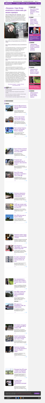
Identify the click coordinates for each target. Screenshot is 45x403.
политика (32, 42)
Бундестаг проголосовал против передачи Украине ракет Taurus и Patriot (20, 337)
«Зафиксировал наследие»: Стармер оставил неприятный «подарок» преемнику (34, 47)
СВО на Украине (37, 1)
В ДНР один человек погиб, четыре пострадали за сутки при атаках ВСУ (20, 205)
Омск (7, 14)
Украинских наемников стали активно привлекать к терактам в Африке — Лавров (20, 349)
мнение (31, 17)
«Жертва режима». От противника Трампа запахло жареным (34, 94)
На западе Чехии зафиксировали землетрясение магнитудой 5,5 (20, 382)
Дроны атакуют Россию (17, 1)
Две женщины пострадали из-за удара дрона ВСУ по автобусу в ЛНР (20, 326)
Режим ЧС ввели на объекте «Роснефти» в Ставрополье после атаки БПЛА (20, 150)
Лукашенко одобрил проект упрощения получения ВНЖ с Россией (20, 236)
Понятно (36, 393)
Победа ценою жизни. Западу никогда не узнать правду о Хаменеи (34, 21)
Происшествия (32, 84)
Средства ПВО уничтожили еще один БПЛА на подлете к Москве (20, 107)
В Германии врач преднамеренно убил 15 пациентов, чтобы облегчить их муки (20, 162)
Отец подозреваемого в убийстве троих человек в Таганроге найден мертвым (20, 280)
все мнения (38, 24)
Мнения (28, 3)
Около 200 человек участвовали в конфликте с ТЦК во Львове (20, 173)
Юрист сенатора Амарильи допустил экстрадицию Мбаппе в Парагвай (20, 129)
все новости (31, 14)
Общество (31, 61)
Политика (31, 35)
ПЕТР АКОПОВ (32, 24)
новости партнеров (9, 101)
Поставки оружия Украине (28, 1)
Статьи (23, 3)
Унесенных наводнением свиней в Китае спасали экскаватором (19, 194)
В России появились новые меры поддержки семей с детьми (15, 96)
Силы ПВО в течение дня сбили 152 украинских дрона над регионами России (19, 294)
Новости (18, 3)
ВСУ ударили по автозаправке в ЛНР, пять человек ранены (20, 305)
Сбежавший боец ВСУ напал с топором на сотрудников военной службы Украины (20, 370)
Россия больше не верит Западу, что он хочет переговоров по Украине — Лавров (35, 38)
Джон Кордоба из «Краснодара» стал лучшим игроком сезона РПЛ (20, 247)
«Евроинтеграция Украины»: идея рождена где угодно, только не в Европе (34, 71)
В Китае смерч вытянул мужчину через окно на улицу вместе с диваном (19, 118)
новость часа (32, 7)
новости (7, 103)
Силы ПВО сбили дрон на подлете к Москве (13, 95)
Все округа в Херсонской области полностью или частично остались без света (19, 259)
